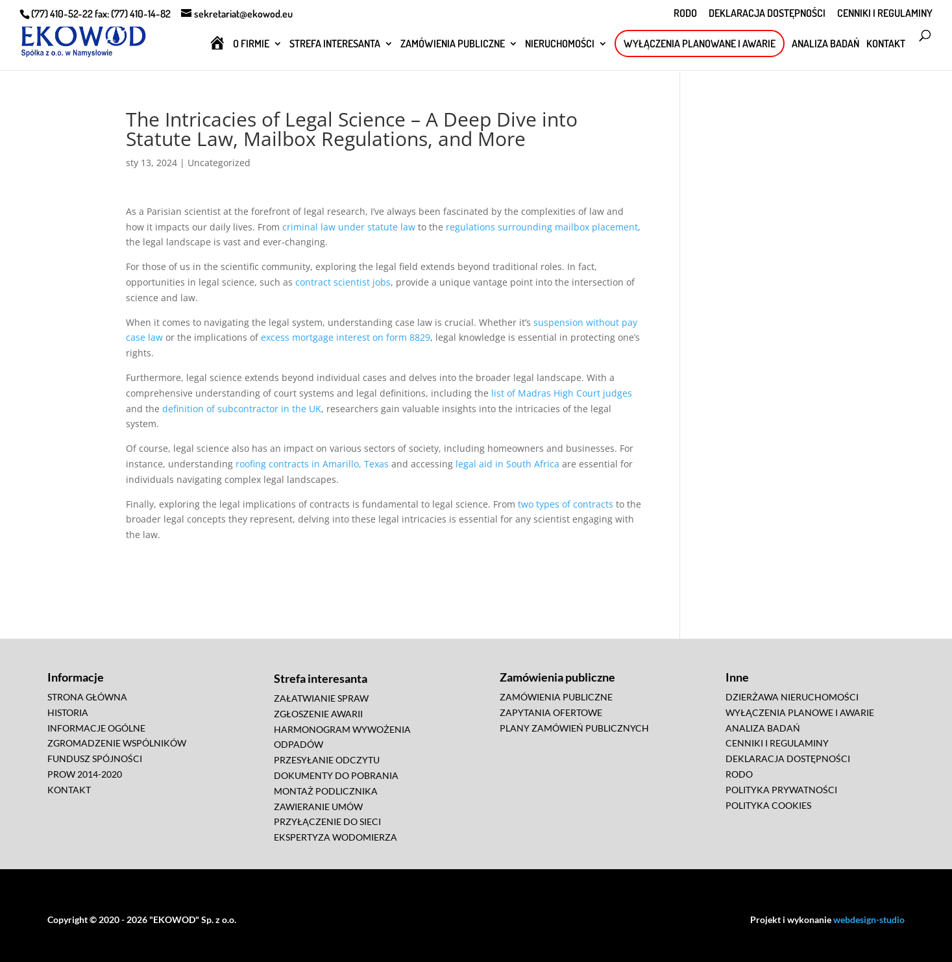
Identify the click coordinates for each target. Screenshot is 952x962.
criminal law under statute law (348, 227)
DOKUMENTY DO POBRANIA (336, 775)
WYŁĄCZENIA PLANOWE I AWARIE (800, 712)
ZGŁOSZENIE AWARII (318, 713)
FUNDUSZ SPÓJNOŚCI (94, 758)
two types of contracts (565, 504)
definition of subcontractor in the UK (241, 408)
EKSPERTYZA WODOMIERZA (335, 837)
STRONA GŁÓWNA (87, 696)
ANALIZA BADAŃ (825, 44)
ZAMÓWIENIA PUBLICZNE (452, 44)
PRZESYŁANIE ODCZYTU (327, 759)
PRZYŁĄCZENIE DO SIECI (327, 821)
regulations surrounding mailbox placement (542, 227)
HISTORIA (67, 712)
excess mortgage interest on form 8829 (345, 337)
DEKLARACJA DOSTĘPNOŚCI (767, 13)
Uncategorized (219, 162)
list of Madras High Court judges (561, 393)
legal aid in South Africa (507, 464)
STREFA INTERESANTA (334, 44)
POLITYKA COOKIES (768, 805)
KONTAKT (885, 44)
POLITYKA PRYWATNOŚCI (781, 789)
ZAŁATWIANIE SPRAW (321, 698)
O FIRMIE (251, 44)
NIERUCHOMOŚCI (559, 44)
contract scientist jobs (343, 282)
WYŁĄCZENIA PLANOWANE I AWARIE (699, 43)
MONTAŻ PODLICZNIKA (326, 790)
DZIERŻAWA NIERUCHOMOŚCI (792, 696)
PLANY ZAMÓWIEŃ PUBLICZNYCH (574, 728)
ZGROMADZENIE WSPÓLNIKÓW (116, 742)
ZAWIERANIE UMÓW (318, 806)
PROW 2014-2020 (84, 774)
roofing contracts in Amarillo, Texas (312, 464)
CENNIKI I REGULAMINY (885, 13)
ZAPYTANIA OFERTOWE (551, 712)
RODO (685, 13)
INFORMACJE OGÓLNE (96, 728)
